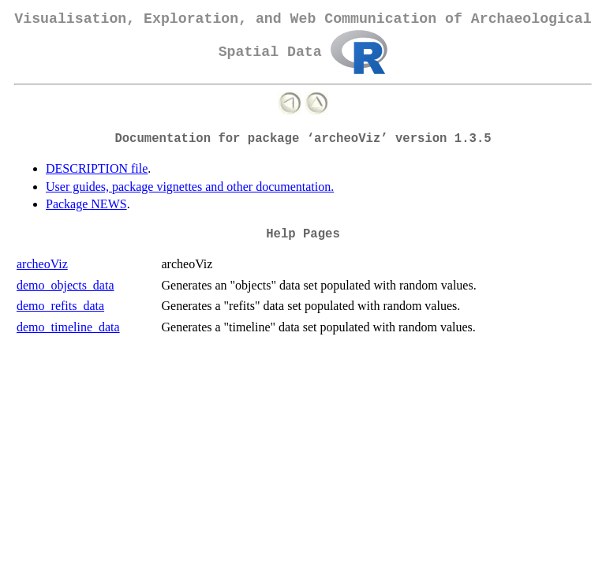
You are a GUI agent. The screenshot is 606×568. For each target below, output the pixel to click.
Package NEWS (86, 204)
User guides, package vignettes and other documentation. (190, 186)
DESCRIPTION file (97, 168)
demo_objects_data (65, 285)
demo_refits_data (60, 305)
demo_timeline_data (68, 327)
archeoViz (42, 264)
